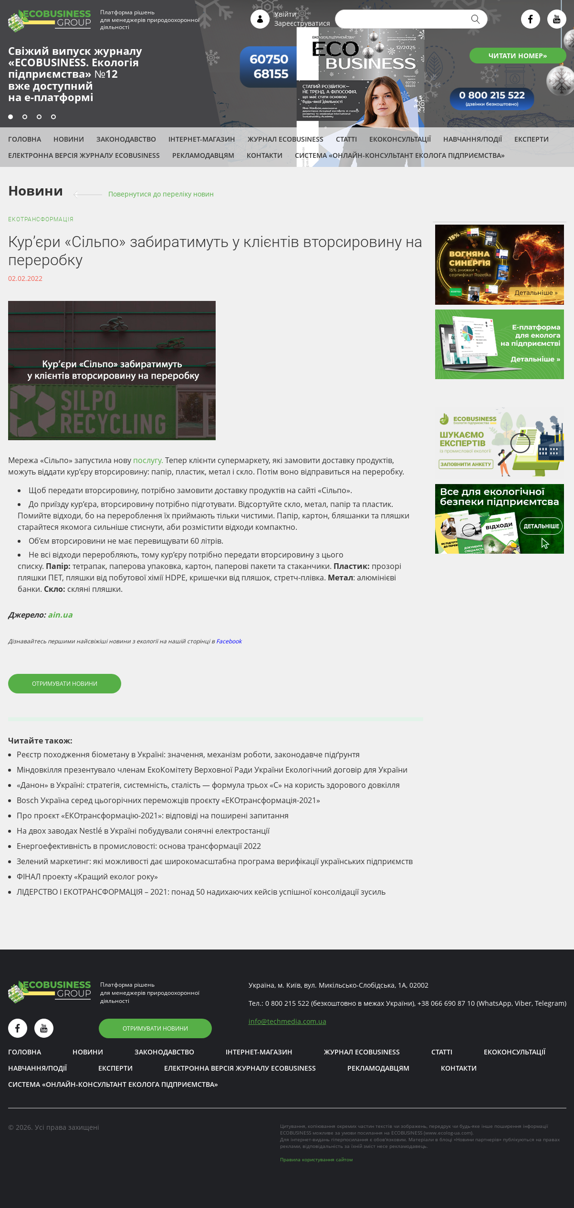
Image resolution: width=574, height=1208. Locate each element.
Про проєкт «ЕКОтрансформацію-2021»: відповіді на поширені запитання (153, 815)
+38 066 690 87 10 (446, 1003)
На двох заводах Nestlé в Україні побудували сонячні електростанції (143, 831)
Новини (68, 139)
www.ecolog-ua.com (448, 1132)
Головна (24, 139)
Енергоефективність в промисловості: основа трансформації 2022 (139, 846)
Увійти (285, 14)
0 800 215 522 (287, 1003)
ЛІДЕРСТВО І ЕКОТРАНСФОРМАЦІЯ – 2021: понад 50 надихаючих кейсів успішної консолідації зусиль (201, 892)
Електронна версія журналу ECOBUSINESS (84, 155)
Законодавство (126, 139)
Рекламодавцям (203, 155)
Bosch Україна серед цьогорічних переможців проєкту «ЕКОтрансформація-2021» (168, 800)
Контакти (264, 155)
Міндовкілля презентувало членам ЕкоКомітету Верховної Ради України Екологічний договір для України (212, 769)
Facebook (228, 641)
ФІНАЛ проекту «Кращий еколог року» (87, 876)
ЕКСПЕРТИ (531, 139)
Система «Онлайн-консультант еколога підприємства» (400, 155)
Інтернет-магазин (201, 139)
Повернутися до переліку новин (161, 193)
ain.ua (60, 614)
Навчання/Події (472, 139)
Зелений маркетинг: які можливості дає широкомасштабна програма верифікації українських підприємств (215, 861)
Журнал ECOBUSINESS (286, 139)
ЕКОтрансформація (40, 219)
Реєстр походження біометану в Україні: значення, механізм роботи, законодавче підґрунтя (188, 754)
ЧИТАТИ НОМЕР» (518, 55)
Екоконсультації (400, 139)
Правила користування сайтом (316, 1159)
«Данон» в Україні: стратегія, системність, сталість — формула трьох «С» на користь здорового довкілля (208, 785)
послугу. (148, 460)
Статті (346, 139)
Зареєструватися (302, 23)
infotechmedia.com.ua (287, 1021)
